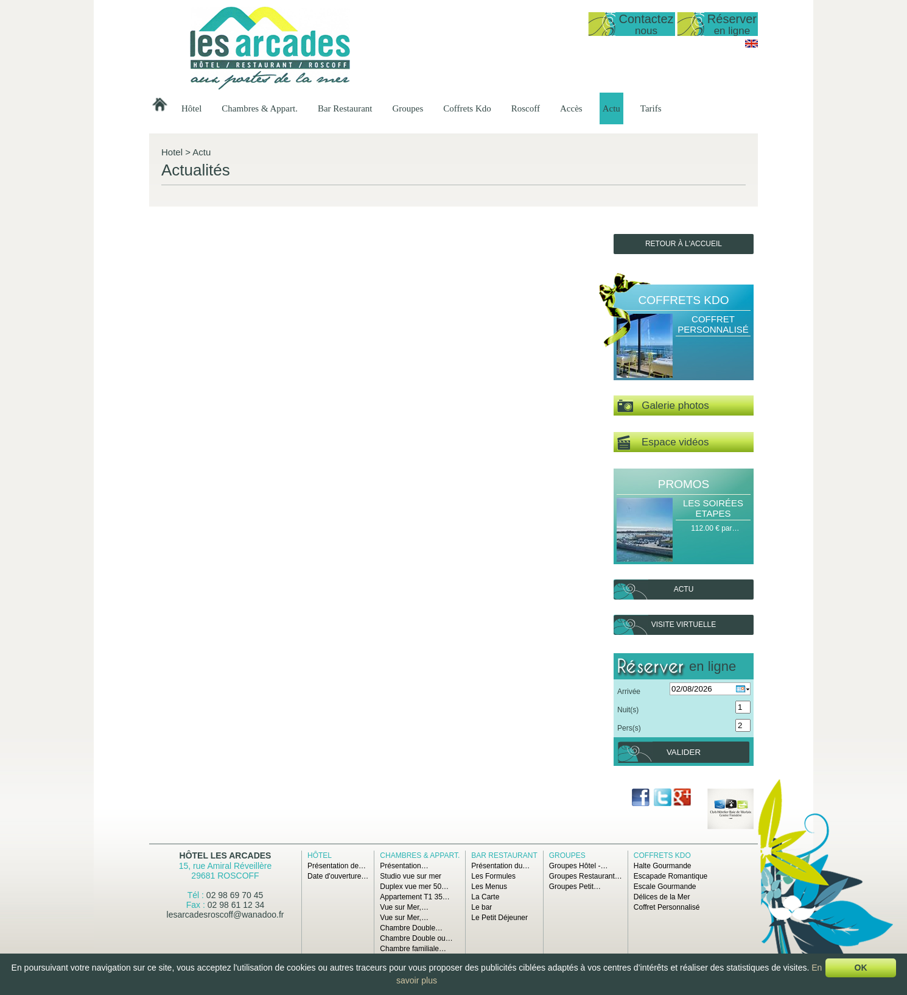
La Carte (485, 897)
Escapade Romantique (670, 876)
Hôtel (191, 108)
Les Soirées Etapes (713, 508)
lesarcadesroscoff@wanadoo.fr (225, 914)
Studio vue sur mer (410, 876)
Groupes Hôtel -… (578, 866)
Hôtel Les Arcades (225, 855)
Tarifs (651, 108)
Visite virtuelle (683, 624)
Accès (571, 108)
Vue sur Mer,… (404, 907)
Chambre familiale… (413, 948)
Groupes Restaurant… (585, 876)
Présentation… (404, 866)
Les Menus (489, 886)
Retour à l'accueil (683, 243)
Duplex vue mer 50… (414, 886)
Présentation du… (500, 866)
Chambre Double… (411, 928)
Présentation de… (336, 866)
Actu (611, 108)
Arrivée (628, 691)
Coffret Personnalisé (713, 324)
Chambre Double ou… (416, 938)
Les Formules (493, 876)
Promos (683, 484)
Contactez (645, 24)
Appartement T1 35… (415, 897)
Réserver (732, 24)
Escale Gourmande (665, 886)
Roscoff (525, 108)
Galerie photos (663, 406)
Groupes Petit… (575, 886)
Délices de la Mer (662, 897)
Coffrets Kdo (467, 108)
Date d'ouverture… (337, 876)
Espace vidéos (663, 442)
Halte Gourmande (663, 866)
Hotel (172, 152)
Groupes (407, 108)
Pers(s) (629, 728)
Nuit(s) (628, 710)
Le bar (481, 907)
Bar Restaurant (345, 108)
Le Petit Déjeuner (499, 917)
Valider (684, 752)
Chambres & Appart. (260, 108)
